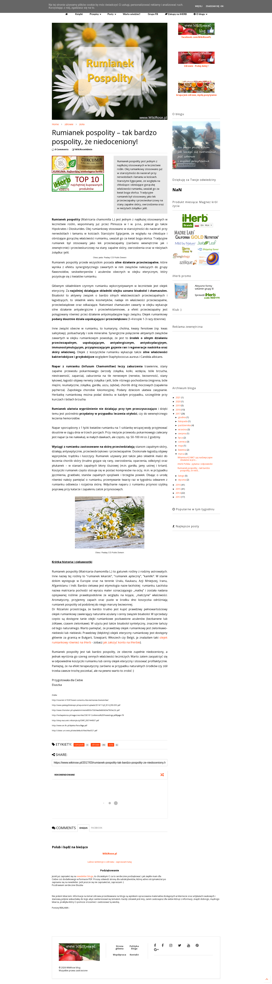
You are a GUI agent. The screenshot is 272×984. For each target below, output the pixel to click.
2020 (178, 401)
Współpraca (119, 954)
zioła (81, 124)
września (182, 429)
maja (181, 445)
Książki (79, 14)
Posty (111, 14)
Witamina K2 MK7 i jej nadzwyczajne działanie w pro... (195, 458)
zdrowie (69, 124)
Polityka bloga (134, 947)
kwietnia (182, 449)
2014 (178, 492)
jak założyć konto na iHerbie (121, 642)
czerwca (182, 441)
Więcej (198, 6)
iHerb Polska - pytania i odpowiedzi (195, 463)
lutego (181, 475)
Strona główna (120, 947)
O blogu (200, 14)
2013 (178, 496)
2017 (178, 413)
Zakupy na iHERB (176, 14)
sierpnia (182, 433)
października (184, 425)
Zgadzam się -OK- (215, 6)
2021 (178, 397)
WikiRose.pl (110, 853)
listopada (183, 421)
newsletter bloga (85, 876)
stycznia (182, 479)
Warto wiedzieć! (131, 14)
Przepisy (95, 14)
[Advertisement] (194, 355)
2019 (178, 405)
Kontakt (134, 954)
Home (55, 124)
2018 (178, 409)
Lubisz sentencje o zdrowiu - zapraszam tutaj (110, 861)
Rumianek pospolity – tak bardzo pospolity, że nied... (194, 469)
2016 (178, 484)
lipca (180, 437)
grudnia (182, 417)
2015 (178, 488)
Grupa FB (152, 14)
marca (181, 453)
